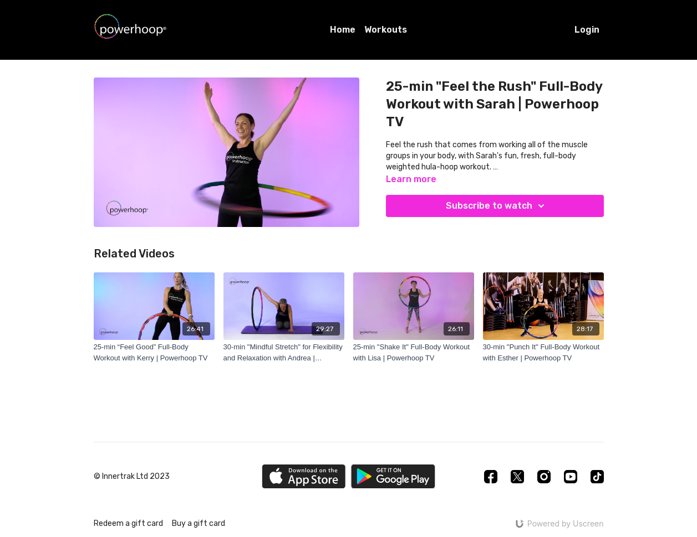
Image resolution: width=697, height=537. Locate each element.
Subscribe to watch (497, 206)
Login (586, 29)
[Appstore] (303, 476)
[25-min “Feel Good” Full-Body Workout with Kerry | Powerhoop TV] (154, 352)
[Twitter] (517, 476)
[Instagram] (544, 476)
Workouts (385, 29)
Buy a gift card (198, 523)
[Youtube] (570, 476)
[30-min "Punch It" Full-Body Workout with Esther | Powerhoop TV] (543, 352)
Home (342, 29)
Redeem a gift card (128, 523)
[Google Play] (393, 476)
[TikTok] (597, 476)
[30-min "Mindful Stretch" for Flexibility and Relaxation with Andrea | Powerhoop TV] (283, 352)
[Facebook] (490, 476)
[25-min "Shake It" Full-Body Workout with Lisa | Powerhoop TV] (413, 352)
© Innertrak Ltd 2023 (132, 477)
